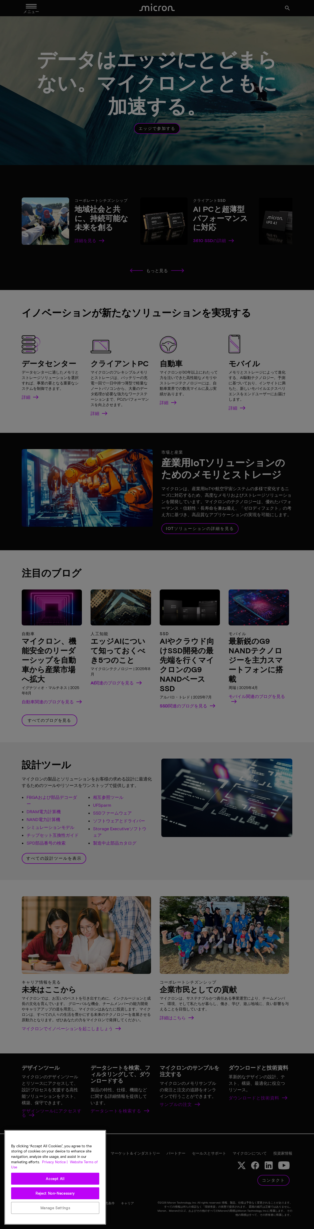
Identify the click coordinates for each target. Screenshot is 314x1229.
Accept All (55, 1179)
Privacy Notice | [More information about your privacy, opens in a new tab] (55, 1162)
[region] (55, 1177)
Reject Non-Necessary (55, 1193)
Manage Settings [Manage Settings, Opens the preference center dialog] (55, 1208)
